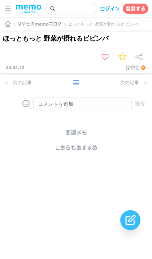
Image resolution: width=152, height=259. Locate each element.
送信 (140, 103)
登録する (136, 9)
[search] (70, 8)
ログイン (110, 9)
